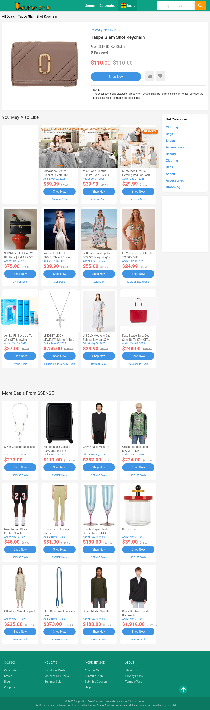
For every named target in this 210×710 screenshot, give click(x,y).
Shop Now (116, 77)
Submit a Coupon (96, 681)
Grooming (173, 187)
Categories (107, 6)
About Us (131, 670)
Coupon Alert (93, 670)
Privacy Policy (134, 676)
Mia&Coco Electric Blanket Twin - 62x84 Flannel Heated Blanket (97, 175)
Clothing (172, 127)
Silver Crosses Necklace (19, 446)
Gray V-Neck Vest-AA (96, 446)
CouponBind (103, 705)
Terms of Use (133, 681)
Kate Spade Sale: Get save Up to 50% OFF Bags (135, 339)
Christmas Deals (55, 670)
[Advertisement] (20, 164)
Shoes (170, 141)
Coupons (10, 687)
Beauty (171, 154)
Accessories (175, 147)
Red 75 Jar (129, 529)
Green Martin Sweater (97, 611)
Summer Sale (53, 681)
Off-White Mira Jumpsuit (19, 611)
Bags (169, 134)
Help (88, 687)
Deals (127, 5)
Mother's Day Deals (57, 676)
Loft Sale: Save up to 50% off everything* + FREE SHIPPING (96, 257)
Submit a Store (94, 676)
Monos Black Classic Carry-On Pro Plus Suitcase (56, 451)
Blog (7, 681)
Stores (90, 6)
